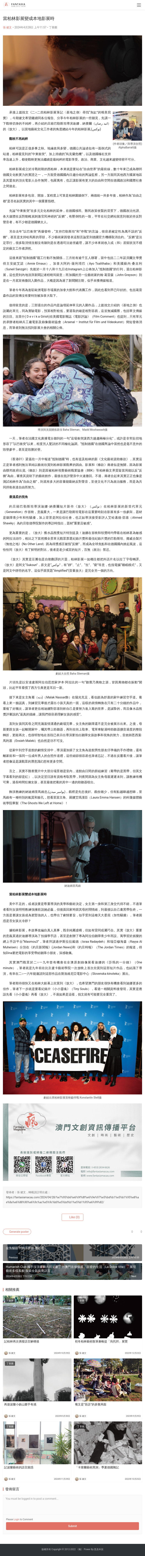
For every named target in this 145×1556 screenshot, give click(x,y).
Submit (72, 1526)
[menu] (139, 5)
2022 (73, 1549)
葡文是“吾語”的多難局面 (90, 1404)
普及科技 (98, 1549)
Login (17, 1519)
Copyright (56, 1549)
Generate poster (17, 1231)
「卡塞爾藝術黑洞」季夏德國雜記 (97, 1467)
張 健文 (7, 27)
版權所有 (46, 1549)
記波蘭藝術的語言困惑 (18, 1467)
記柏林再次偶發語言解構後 (21, 1341)
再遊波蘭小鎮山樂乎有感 (20, 1404)
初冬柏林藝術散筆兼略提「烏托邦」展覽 (101, 1341)
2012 (67, 1549)
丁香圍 (53, 27)
